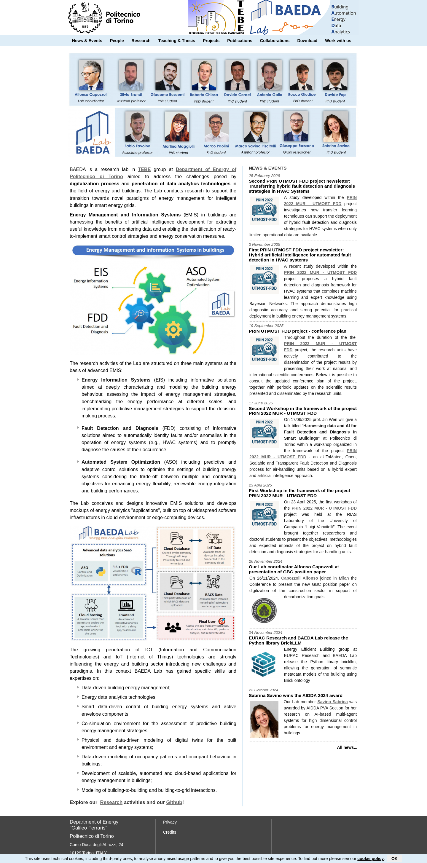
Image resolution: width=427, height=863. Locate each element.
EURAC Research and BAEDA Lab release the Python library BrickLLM (298, 640)
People (117, 40)
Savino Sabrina (332, 701)
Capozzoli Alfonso (299, 578)
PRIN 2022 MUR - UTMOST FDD (320, 272)
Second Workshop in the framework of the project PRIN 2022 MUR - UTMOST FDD (303, 411)
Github (174, 802)
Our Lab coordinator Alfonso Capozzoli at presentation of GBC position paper (294, 569)
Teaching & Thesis (176, 40)
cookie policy (370, 859)
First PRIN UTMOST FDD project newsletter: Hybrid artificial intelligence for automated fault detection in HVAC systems (300, 254)
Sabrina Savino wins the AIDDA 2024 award (295, 695)
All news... (347, 747)
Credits (169, 832)
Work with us (338, 40)
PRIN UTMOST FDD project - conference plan (297, 331)
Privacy (170, 822)
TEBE (144, 169)
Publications (239, 40)
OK (394, 859)
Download (307, 40)
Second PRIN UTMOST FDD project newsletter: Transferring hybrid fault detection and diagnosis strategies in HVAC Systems (302, 186)
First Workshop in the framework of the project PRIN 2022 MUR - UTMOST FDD (299, 493)
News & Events (87, 40)
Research (141, 40)
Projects (211, 40)
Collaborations (275, 40)
